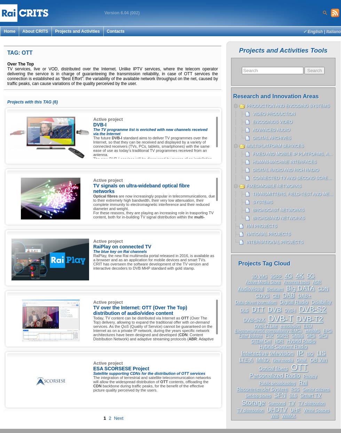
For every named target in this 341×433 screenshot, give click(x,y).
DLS (244, 310)
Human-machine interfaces (284, 162)
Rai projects (261, 226)
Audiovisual (251, 289)
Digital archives (272, 138)
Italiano (333, 31)
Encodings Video (272, 121)
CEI (275, 296)
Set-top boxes (258, 395)
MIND (263, 360)
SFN (280, 395)
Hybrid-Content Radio (283, 346)
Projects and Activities (77, 31)
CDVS (262, 296)
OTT (299, 367)
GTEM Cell (261, 341)
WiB (274, 415)
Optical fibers (273, 368)
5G (311, 276)
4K (300, 275)
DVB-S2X (254, 320)
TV (291, 403)
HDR (279, 341)
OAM (301, 360)
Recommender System (262, 389)
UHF (295, 410)
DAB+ (304, 296)
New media (282, 360)
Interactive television (267, 353)
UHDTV (277, 410)
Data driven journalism (256, 302)
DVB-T (280, 318)
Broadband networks (279, 218)
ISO (310, 353)
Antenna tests (296, 282)
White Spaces (317, 410)
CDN (323, 289)
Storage (253, 402)
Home (9, 31)
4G (288, 276)
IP (300, 353)
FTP (269, 335)
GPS (311, 335)
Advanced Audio (271, 129)
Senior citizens (316, 389)
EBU (307, 326)
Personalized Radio (274, 375)
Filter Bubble (250, 335)
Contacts (116, 31)
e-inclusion (290, 326)
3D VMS (259, 276)
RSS (295, 389)
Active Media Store (263, 282)
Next (118, 418)
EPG (327, 330)
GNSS (297, 335)
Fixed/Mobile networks (273, 186)
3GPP (276, 276)
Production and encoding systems (288, 105)
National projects (268, 234)
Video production (274, 113)
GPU (323, 335)
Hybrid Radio (301, 341)
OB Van (318, 360)
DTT (258, 309)
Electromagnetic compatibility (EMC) (268, 330)
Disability (321, 302)
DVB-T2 (309, 319)
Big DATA (300, 288)
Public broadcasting (277, 383)
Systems (263, 202)
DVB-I (290, 310)
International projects (274, 242)
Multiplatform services (275, 146)
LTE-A (246, 360)
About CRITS (35, 31)
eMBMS (312, 330)
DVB (274, 309)
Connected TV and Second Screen (293, 178)
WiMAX (289, 415)
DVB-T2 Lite (265, 326)
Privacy (310, 376)
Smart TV (310, 395)
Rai (303, 382)
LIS (321, 353)
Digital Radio (294, 302)
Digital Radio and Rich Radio (286, 170)
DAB (289, 295)
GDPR (282, 335)
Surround (276, 403)
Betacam (275, 289)
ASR (316, 282)
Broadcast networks (278, 210)
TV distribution (311, 403)
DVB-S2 (312, 309)
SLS (293, 395)
